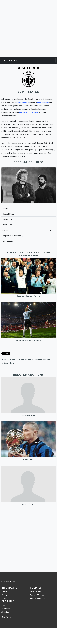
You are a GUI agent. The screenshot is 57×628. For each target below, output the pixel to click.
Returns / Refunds (37, 598)
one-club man (43, 102)
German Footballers (42, 359)
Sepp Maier (9, 363)
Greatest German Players (28, 296)
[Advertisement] (28, 28)
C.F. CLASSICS (9, 60)
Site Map (5, 598)
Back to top (6, 617)
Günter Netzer (28, 504)
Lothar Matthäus (28, 415)
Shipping (5, 612)
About (4, 591)
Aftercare (5, 608)
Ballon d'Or (28, 459)
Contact (4, 595)
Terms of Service (37, 595)
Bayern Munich (22, 102)
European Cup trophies (29, 112)
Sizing (4, 605)
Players (13, 359)
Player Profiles (25, 359)
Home (4, 359)
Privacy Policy (36, 591)
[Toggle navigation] (52, 60)
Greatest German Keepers (28, 340)
